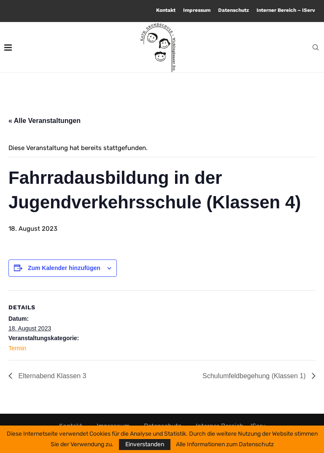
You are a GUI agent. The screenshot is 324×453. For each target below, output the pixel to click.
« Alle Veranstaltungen (44, 120)
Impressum (197, 10)
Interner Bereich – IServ (285, 10)
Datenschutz (233, 10)
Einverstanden (144, 444)
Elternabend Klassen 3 (51, 375)
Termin (17, 348)
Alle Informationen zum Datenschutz (225, 445)
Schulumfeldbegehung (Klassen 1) (255, 375)
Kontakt (166, 10)
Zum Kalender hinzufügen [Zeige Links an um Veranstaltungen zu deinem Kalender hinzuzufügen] (64, 268)
